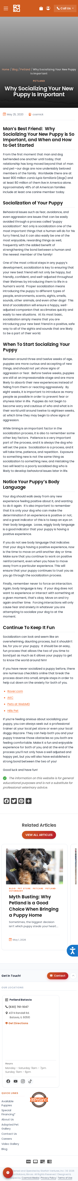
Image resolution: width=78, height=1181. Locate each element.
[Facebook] (8, 1081)
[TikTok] (30, 1081)
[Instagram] (23, 1081)
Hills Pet (12, 711)
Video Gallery (10, 1144)
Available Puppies (7, 1103)
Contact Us (9, 1134)
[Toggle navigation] (5, 8)
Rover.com (15, 691)
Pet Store (24, 888)
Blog (15, 69)
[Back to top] (73, 976)
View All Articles (39, 835)
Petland (25, 69)
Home (6, 69)
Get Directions (16, 1023)
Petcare (38, 888)
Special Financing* (8, 1112)
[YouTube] (15, 1081)
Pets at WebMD (18, 704)
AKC (10, 698)
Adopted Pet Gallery (10, 1126)
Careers (6, 1139)
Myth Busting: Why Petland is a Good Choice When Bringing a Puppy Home (34, 906)
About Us (7, 1119)
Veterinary (16, 890)
